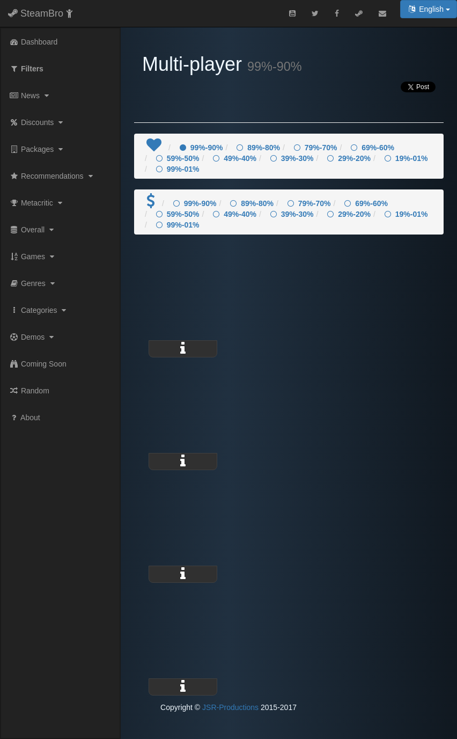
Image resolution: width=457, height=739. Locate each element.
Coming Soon (38, 364)
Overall (32, 229)
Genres (33, 283)
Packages (37, 149)
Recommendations (52, 176)
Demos (32, 337)
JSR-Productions (230, 707)
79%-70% (315, 147)
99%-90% (201, 147)
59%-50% (178, 158)
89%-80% (258, 147)
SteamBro (40, 13)
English (428, 9)
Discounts (37, 122)
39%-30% (292, 158)
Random (29, 390)
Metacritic (37, 203)
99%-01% (178, 169)
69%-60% (372, 147)
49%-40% (234, 158)
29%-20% (349, 158)
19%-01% (406, 158)
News (30, 95)
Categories (39, 310)
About (24, 417)
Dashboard (33, 42)
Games (33, 256)
